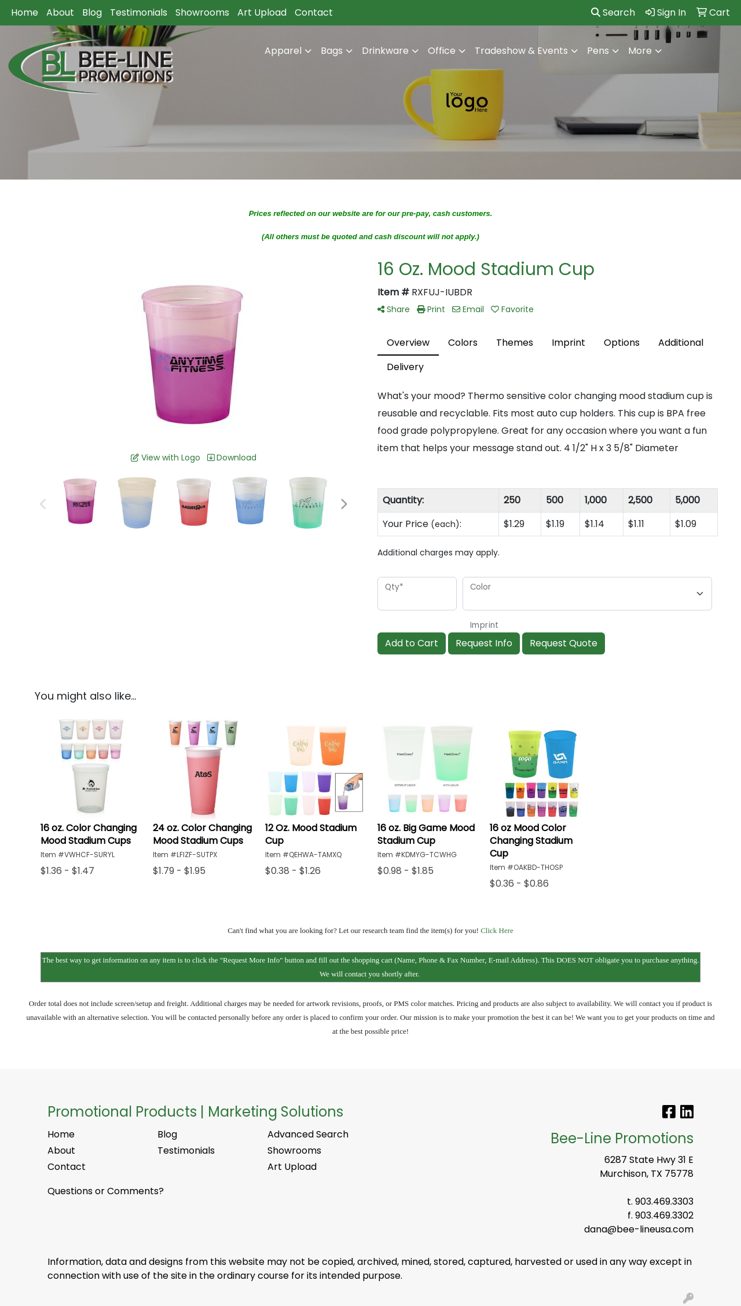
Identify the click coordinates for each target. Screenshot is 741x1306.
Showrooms (202, 12)
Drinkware (385, 50)
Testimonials (138, 12)
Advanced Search (308, 1134)
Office (442, 50)
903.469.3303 (664, 1201)
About (60, 12)
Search (613, 12)
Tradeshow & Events (521, 50)
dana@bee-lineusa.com (639, 1229)
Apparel (283, 50)
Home (24, 12)
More (640, 50)
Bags (332, 50)
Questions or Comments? (105, 1191)
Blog (92, 12)
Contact (314, 12)
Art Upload (262, 12)
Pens (598, 50)
